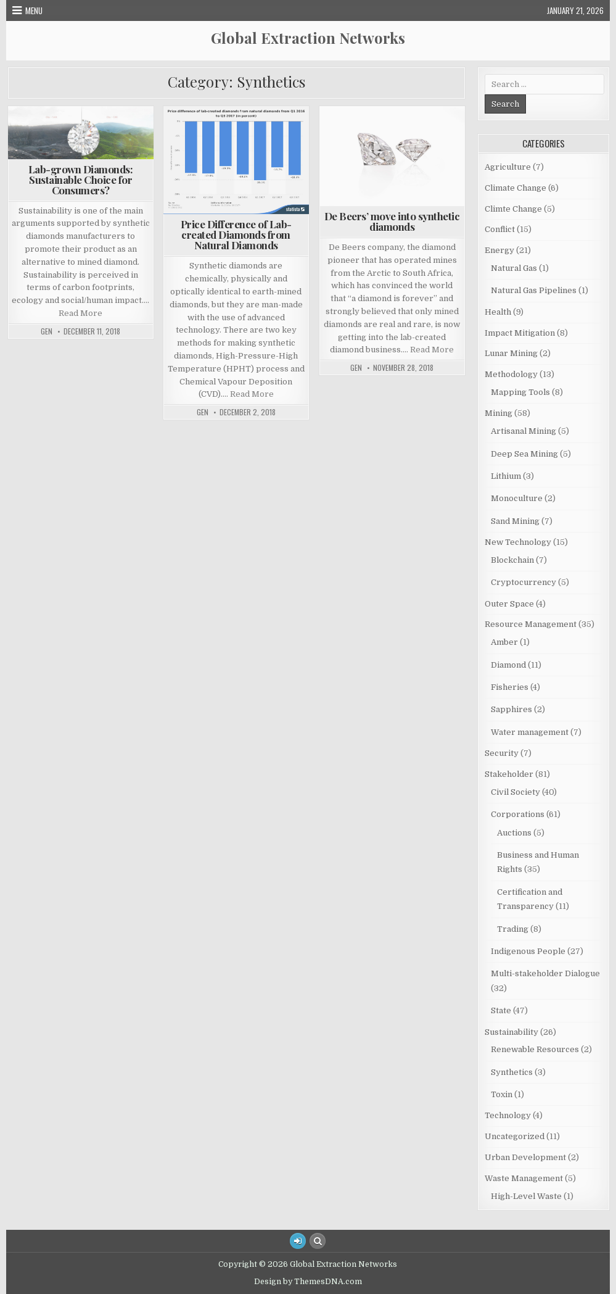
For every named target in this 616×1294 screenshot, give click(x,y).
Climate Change (515, 188)
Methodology (511, 374)
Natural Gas (514, 268)
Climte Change (513, 209)
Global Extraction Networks (308, 38)
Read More (80, 313)
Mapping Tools (520, 392)
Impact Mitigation (520, 333)
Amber (504, 642)
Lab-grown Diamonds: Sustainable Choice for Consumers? (80, 179)
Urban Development (525, 1157)
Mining (498, 413)
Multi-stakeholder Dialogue (545, 973)
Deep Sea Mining (524, 453)
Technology (508, 1115)
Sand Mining (515, 521)
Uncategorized (514, 1136)
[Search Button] (318, 1241)
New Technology (518, 542)
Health (498, 312)
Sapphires (511, 709)
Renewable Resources (535, 1049)
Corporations (517, 814)
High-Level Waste (526, 1196)
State (501, 1010)
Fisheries (509, 687)
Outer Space (509, 603)
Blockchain (512, 560)
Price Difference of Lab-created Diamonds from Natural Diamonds (236, 234)
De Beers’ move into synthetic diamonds (392, 221)
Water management (530, 732)
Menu (34, 10)
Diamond (508, 665)
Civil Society (515, 792)
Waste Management (524, 1178)
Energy (499, 250)
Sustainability (511, 1032)
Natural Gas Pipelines (534, 290)
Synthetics (512, 1072)
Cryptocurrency (523, 582)
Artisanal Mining (523, 431)
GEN (46, 331)
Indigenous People (528, 951)
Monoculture (517, 498)
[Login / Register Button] (298, 1241)
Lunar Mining (511, 353)
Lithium (506, 476)
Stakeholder (509, 774)
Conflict (500, 229)
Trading (512, 929)
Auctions (514, 832)
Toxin (501, 1094)
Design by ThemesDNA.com (308, 1281)
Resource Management (531, 624)
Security (502, 753)
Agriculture (508, 167)
